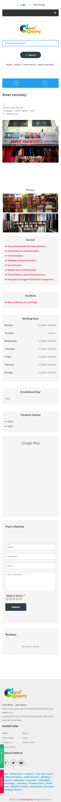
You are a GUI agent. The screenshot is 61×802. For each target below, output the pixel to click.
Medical (15, 786)
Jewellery (22, 783)
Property (6, 780)
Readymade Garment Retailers (22, 250)
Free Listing (7, 737)
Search (30, 55)
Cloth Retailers (14, 255)
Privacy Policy (8, 746)
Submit (16, 607)
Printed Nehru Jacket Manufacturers (25, 274)
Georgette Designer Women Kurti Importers (29, 279)
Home (9, 64)
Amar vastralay (46, 64)
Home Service (31, 777)
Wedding (46, 777)
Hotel (5, 774)
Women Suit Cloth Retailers (20, 269)
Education (19, 780)
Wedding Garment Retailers (20, 260)
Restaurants (16, 774)
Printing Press (36, 783)
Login (25, 737)
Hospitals (31, 780)
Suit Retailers (13, 265)
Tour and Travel (44, 774)
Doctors (29, 774)
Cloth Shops (29, 64)
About (25, 733)
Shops (18, 64)
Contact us (7, 742)
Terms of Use (29, 742)
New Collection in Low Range (21, 302)
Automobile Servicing (41, 786)
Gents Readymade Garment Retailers (25, 246)
